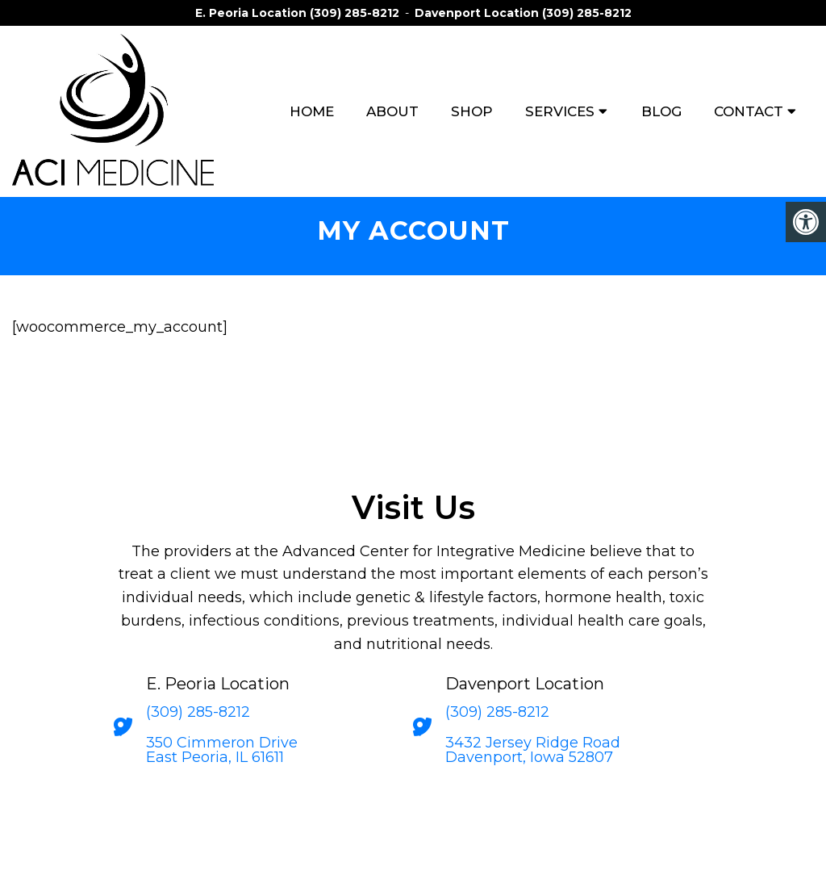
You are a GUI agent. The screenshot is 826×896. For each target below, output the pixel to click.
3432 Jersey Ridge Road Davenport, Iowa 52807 (532, 749)
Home (312, 111)
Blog (661, 111)
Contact (748, 111)
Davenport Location (478, 13)
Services (559, 111)
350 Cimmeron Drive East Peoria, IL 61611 (222, 749)
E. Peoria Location (252, 13)
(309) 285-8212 (354, 13)
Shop (472, 111)
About (392, 111)
